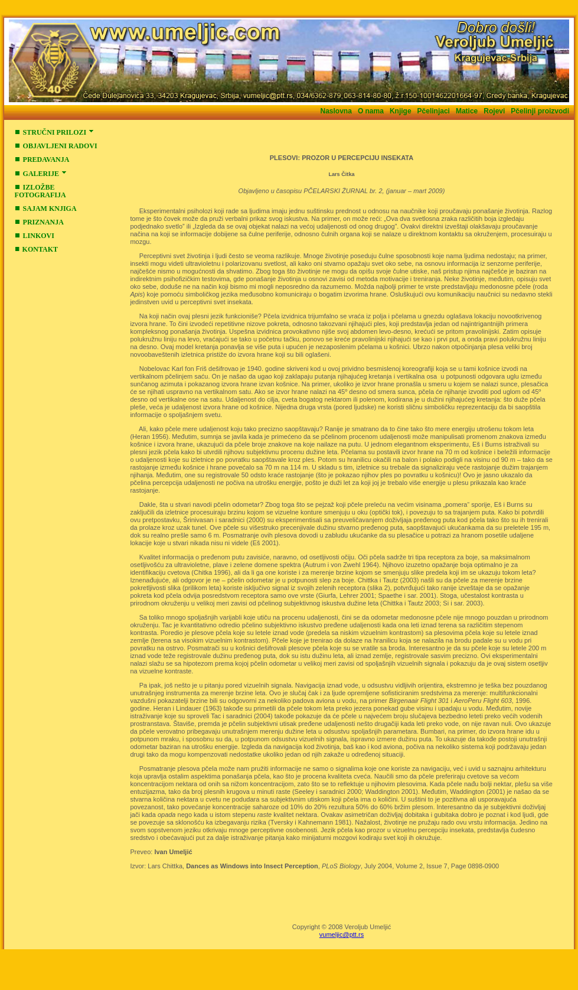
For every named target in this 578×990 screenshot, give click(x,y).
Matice (467, 111)
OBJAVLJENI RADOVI (56, 146)
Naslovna (336, 111)
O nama (371, 111)
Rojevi (494, 111)
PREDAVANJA (42, 159)
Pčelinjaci (433, 111)
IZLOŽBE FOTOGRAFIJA (40, 191)
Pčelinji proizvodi (540, 111)
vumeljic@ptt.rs (341, 934)
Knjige (401, 111)
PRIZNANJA (39, 222)
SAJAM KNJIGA (46, 208)
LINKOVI (34, 236)
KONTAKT (36, 249)
